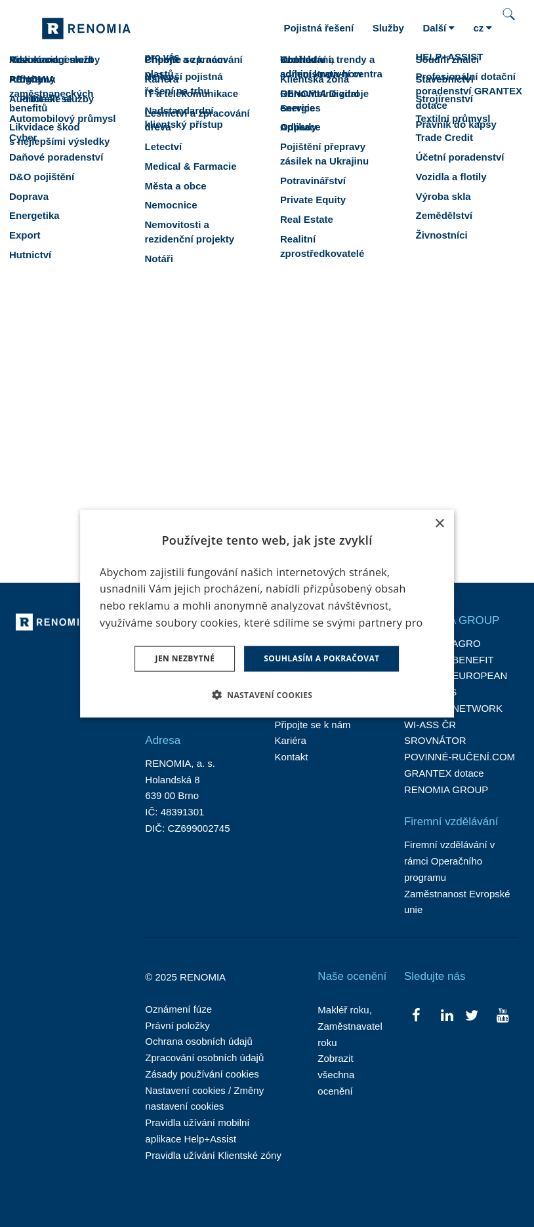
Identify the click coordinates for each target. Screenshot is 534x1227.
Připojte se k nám (313, 724)
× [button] (439, 524)
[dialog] (267, 614)
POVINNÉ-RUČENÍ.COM (459, 756)
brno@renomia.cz (148, 474)
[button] (267, 694)
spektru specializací (101, 360)
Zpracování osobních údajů (204, 1057)
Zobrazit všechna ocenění (336, 1075)
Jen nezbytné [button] (185, 658)
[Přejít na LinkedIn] (447, 1014)
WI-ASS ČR (430, 724)
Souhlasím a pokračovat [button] (321, 658)
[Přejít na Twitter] (472, 1014)
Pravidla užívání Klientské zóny (213, 1155)
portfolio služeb (464, 341)
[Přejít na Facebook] (416, 1014)
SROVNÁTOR (435, 740)
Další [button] (438, 27)
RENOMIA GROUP (446, 789)
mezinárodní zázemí (241, 360)
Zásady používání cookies (201, 1074)
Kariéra (290, 740)
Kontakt (291, 756)
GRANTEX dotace (444, 773)
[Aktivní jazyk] (482, 28)
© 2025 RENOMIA (185, 977)
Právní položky (177, 1025)
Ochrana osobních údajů (198, 1041)
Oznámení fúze (178, 1009)
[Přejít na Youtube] (503, 1014)
